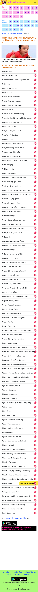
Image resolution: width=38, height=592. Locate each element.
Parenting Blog (17, 572)
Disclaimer (17, 575)
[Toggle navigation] (34, 2)
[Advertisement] (19, 551)
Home (4, 34)
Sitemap (27, 575)
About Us (6, 572)
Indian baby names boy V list (16, 518)
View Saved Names (27, 483)
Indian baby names (15, 34)
